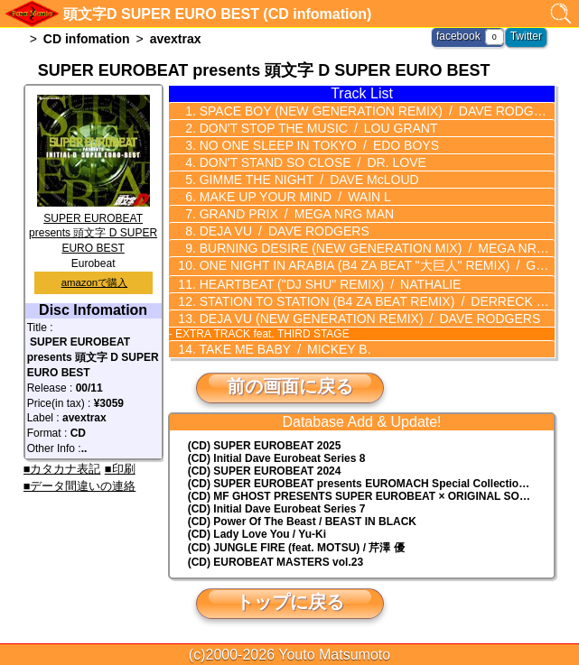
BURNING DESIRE (373, 248)
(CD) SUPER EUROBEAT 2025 (264, 445)
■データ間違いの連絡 (79, 486)
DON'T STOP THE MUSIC (317, 128)
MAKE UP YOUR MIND (293, 196)
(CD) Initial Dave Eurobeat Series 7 (277, 509)
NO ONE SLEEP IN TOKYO (317, 145)
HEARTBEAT (329, 284)
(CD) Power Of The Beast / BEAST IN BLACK (302, 521)
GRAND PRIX (295, 214)
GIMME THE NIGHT (307, 179)
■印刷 (120, 469)
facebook (458, 36)
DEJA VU (282, 231)
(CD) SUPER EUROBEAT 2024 (264, 471)
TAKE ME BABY (283, 349)
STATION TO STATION (373, 301)
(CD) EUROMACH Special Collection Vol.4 (371, 483)
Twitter (526, 36)
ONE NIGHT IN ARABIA (373, 265)
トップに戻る (290, 602)
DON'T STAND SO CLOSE (311, 162)
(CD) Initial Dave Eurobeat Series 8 (277, 458)
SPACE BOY (373, 111)
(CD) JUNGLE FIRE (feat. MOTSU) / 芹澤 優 (296, 547)
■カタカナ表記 (62, 469)
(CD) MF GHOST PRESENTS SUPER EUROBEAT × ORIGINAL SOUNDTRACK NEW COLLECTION (371, 496)
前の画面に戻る (290, 386)
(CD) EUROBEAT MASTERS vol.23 (275, 562)
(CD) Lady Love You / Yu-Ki (257, 534)
